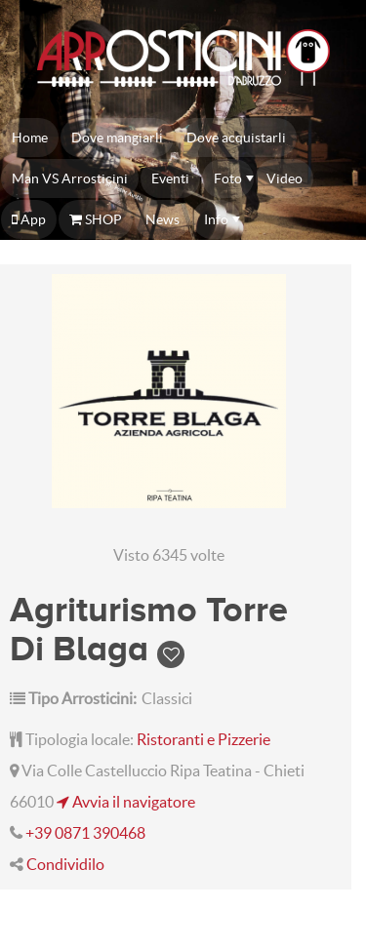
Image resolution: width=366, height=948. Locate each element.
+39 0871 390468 (85, 833)
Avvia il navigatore (126, 801)
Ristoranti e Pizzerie (203, 739)
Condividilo (65, 864)
